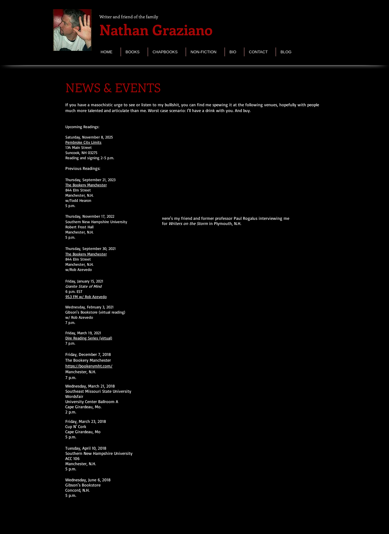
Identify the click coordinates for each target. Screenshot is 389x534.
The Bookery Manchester (86, 184)
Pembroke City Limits (83, 142)
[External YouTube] (235, 166)
